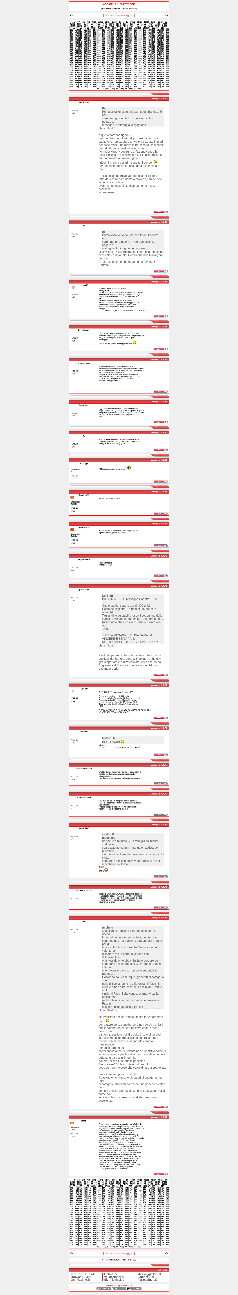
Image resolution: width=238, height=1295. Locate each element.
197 (158, 36)
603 (103, 74)
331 (167, 48)
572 (162, 70)
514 (99, 66)
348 (144, 50)
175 (158, 34)
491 (94, 64)
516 (108, 66)
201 (76, 38)
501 (140, 64)
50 (138, 24)
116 (89, 30)
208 (108, 38)
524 (144, 66)
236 (135, 40)
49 (134, 24)
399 (76, 56)
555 (85, 70)
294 (99, 46)
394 (153, 54)
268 (80, 44)
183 (94, 36)
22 (138, 22)
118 (99, 30)
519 (121, 66)
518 (117, 66)
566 (135, 70)
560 (108, 70)
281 (140, 44)
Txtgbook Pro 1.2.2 (124, 1286)
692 (108, 83)
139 (94, 32)
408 (117, 56)
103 (130, 28)
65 (92, 26)
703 (158, 83)
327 (149, 48)
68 (102, 26)
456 (135, 60)
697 (130, 83)
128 (144, 30)
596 (71, 74)
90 (81, 28)
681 (158, 81)
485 (167, 62)
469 (94, 62)
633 (140, 76)
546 (144, 68)
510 (80, 66)
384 (108, 54)
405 (103, 56)
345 (130, 50)
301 (130, 46)
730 (80, 87)
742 (135, 87)
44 (117, 24)
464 (71, 62)
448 (99, 60)
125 (130, 30)
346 (135, 50)
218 (153, 38)
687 (85, 83)
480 (144, 62)
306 (153, 46)
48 (131, 24)
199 (167, 36)
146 (126, 32)
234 (126, 40)
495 (112, 64)
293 (94, 46)
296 (108, 46)
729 (76, 87)
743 (140, 87)
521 (130, 66)
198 (162, 36)
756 (125, 89)
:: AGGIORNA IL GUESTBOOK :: (119, 4)
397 (167, 54)
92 (88, 28)
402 (89, 56)
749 (167, 87)
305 (149, 46)
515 (103, 66)
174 (153, 34)
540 (117, 68)
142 (108, 32)
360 (99, 52)
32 (74, 24)
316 (99, 48)
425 (94, 58)
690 (99, 83)
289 (76, 46)
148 (135, 32)
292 (89, 46)
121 (112, 30)
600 (89, 74)
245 (76, 42)
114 (80, 30)
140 (99, 32)
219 (158, 38)
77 (134, 26)
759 (139, 89)
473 (112, 62)
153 (158, 32)
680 (153, 81)
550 (162, 68)
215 (140, 38)
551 (167, 68)
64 (88, 26)
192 (135, 36)
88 (74, 28)
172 (144, 34)
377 (76, 54)
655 (140, 78)
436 (144, 58)
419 (167, 56)
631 (130, 76)
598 (80, 74)
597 (76, 74)
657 (149, 78)
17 (120, 22)
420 (71, 58)
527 (158, 66)
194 (144, 36)
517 (112, 66)
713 (103, 85)
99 (113, 28)
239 (149, 40)
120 (108, 30)
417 (158, 56)
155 (167, 32)
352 (162, 50)
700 (144, 83)
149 (140, 32)
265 (167, 42)
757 (130, 89)
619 (76, 76)
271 (94, 44)
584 (117, 72)
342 (117, 50)
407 (112, 56)
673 (121, 81)
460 (153, 60)
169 (130, 34)
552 (71, 70)
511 (85, 66)
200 (71, 38)
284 (153, 44)
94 (95, 28)
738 (117, 87)
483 (158, 62)
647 (103, 78)
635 (149, 76)
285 (158, 44)
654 (135, 78)
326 (144, 48)
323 (130, 48)
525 (149, 66)
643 (85, 78)
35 (85, 24)
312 (80, 48)
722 (144, 85)
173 (149, 34)
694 (117, 83)
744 (144, 87)
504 (153, 64)
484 (162, 62)
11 (99, 22)
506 (162, 64)
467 (85, 62)
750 (98, 89)
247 (85, 42)
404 (99, 56)
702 (153, 83)
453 (121, 60)
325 (140, 48)
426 (99, 58)
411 (130, 56)
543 (130, 68)
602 (99, 74)
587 (130, 72)
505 (158, 64)
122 (117, 30)
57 (163, 24)
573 (167, 70)
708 (80, 85)
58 (166, 24)
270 (89, 44)
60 (74, 26)
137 (85, 32)
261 (149, 42)
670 (108, 81)
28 (159, 22)
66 (96, 26)
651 (121, 78)
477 (130, 62)
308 (162, 46)
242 (162, 40)
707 (76, 85)
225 (85, 40)
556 (89, 70)
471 (103, 62)
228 (99, 40)
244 (71, 42)
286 (162, 44)
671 (112, 81)
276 (117, 44)
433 (130, 58)
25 (148, 22)
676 (135, 81)
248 (89, 42)
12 (102, 22)
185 (103, 36)
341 (112, 50)
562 (117, 70)
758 (135, 89)
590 (144, 72)
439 (158, 58)
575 (76, 72)
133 (167, 30)
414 (144, 56)
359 (94, 52)
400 (80, 56)
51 (142, 24)
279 (130, 44)
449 (103, 60)
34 (81, 24)
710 (89, 85)
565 (130, 70)
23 (141, 22)
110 (162, 28)
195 (149, 36)
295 (103, 46)
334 (80, 50)
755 (121, 89)
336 (89, 50)
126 (135, 30)
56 (159, 24)
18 (123, 22)
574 (71, 72)
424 (89, 58)
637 (158, 76)
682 (162, 81)
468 (89, 62)
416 (153, 56)
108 (153, 28)
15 (113, 22)
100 (117, 28)
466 (80, 62)
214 (135, 38)
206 (99, 38)
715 (112, 85)
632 (135, 76)
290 (80, 46)
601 (94, 74)
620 (80, 76)
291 (85, 46)
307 (158, 46)
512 (89, 66)
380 (89, 54)
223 (76, 40)
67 (99, 26)
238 (144, 40)
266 (71, 44)
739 (121, 87)
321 (121, 48)
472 (108, 62)
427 (103, 58)
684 (71, 83)
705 (167, 83)
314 (89, 48)
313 (85, 48)
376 (71, 54)
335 (85, 50)
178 (71, 36)
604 (108, 74)
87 (70, 28)
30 (166, 22)
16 (116, 22)
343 (121, 50)
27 (155, 22)
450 (108, 60)
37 (92, 24)
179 (76, 36)
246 (80, 42)
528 (162, 66)
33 (78, 24)
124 (126, 30)
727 (167, 85)
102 (126, 28)
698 (135, 83)
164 (108, 34)
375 (167, 52)
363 (112, 52)
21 (134, 22)
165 (112, 34)
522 (135, 66)
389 (130, 54)
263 (158, 42)
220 (162, 38)
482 (153, 62)
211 (121, 38)
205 (94, 38)
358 (89, 52)
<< (71, 15)
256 (126, 42)
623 (94, 76)
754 (116, 89)
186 (108, 36)
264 (162, 42)
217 (149, 38)
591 (149, 72)
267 (76, 44)
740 (126, 87)
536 (99, 68)
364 (117, 52)
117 (94, 30)
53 (149, 24)
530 (71, 68)
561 (112, 70)
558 (99, 70)
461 (158, 60)
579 (94, 72)
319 (112, 48)
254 (117, 42)
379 (85, 54)
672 (117, 81)
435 (140, 58)
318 (108, 48)
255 (121, 42)
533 (85, 68)
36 (88, 24)
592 (153, 72)
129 (149, 30)
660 (162, 78)
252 (108, 42)
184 (99, 36)
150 (144, 32)
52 (145, 24)
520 (126, 66)
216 (144, 38)
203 (85, 38)
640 (71, 78)
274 (108, 44)
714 (108, 85)
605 (112, 74)
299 (121, 46)
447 (94, 60)
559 (103, 70)
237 (140, 40)
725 (158, 85)
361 (103, 52)
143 (112, 32)
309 (167, 46)
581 (103, 72)
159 (85, 34)
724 (153, 85)
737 (112, 87)
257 (130, 42)
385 (112, 54)
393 (149, 54)
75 (127, 26)
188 (117, 36)
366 (126, 52)
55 (156, 24)
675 (130, 81)
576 (80, 72)
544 (135, 68)
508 (71, 66)
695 (121, 83)
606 (117, 74)
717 (121, 85)
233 (121, 40)
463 (167, 60)
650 (117, 78)
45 (120, 24)
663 (76, 81)
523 (140, 66)
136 (80, 32)
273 (103, 44)
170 (135, 34)
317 (103, 48)
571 (158, 70)
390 (135, 54)
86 (166, 26)
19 (127, 22)
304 (144, 46)
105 (139, 28)
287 (167, 44)
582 (108, 72)
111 (167, 28)
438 (153, 58)
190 (126, 36)
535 (94, 68)
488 (80, 64)
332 (71, 50)
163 (103, 34)
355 (76, 52)
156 (71, 34)
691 (103, 83)
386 (117, 54)
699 (140, 83)
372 (153, 52)
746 (153, 87)
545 (140, 68)
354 (71, 52)
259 (140, 42)
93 (92, 28)
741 (130, 87)
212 (126, 38)
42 (110, 24)
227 (94, 40)
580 (99, 72)
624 (99, 76)
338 (99, 50)
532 (80, 68)
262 (153, 42)
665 (85, 81)
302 (135, 46)
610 (135, 74)
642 (80, 78)
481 (149, 62)
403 (94, 56)
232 (117, 40)
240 (153, 40)
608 (126, 74)
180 (80, 36)
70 (110, 26)
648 (108, 78)
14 (109, 22)
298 (117, 46)
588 (135, 72)
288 (71, 46)
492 (99, 64)
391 (140, 54)
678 (144, 81)
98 (109, 28)
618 (71, 76)
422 (80, 58)
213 (130, 38)
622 (89, 76)
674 (126, 81)
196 (153, 36)
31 (71, 24)
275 (112, 44)
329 (158, 48)
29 (162, 22)
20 (131, 22)
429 (112, 58)
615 (158, 74)
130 (153, 30)
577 (85, 72)
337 (94, 50)
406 (108, 56)
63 (85, 26)
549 (158, 68)
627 (112, 76)
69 (106, 26)
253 (112, 42)
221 (167, 38)
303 (140, 46)
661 (167, 78)
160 (89, 34)
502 (144, 64)
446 (89, 60)
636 (153, 76)
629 (121, 76)
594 (162, 72)
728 (71, 87)
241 (158, 40)
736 (108, 87)
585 (121, 72)
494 (108, 64)
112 (71, 30)
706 (71, 85)
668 (99, 81)
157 (76, 34)
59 (71, 26)
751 (103, 89)
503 (149, 64)
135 (76, 32)
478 (135, 62)
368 (135, 52)
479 (140, 62)
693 (112, 83)
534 (89, 68)
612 (144, 74)
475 (121, 62)
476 (126, 62)
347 (140, 50)
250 (99, 42)
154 (162, 32)
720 (135, 85)
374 (162, 52)
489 (85, 64)
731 (85, 87)
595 (167, 72)
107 (148, 28)
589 (140, 72)
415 (149, 56)
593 (158, 72)
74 (124, 26)
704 (162, 83)
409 (121, 56)
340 (108, 50)
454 (126, 60)
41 (106, 24)
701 (149, 83)
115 (85, 30)
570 (153, 70)
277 (121, 44)
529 (167, 66)
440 (162, 58)
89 (78, 28)
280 (135, 44)
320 (117, 48)
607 (121, 74)
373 (158, 52)
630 (126, 76)
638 (162, 76)
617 (167, 74)
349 (149, 50)
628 (117, 76)
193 (140, 36)
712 (99, 85)
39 (99, 24)
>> (166, 15)
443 (76, 60)
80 (145, 26)
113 (76, 30)
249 (94, 42)
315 (94, 48)
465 (76, 62)
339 (103, 50)
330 (162, 48)
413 (140, 56)
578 (89, 72)
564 (126, 70)
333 (76, 50)
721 (140, 85)
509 (76, 66)
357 (85, 52)
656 (144, 78)
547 (149, 68)
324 (135, 48)
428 (108, 58)
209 (112, 38)
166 (117, 34)
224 (80, 40)
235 (130, 40)
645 (94, 78)
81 (149, 26)
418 (162, 56)
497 (121, 64)
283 (149, 44)
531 (76, 68)
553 (76, 70)
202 (80, 38)
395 (158, 54)
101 (121, 28)
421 (76, 58)
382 (99, 54)
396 (162, 54)
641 (76, 78)
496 (117, 64)
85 (163, 26)
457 (140, 60)
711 (94, 85)
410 (126, 56)
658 (153, 78)
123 (121, 30)
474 (117, 62)
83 (156, 26)
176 (162, 34)
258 (135, 42)
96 (102, 28)
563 (121, 70)
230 (108, 40)
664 (80, 81)
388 (126, 54)
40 (102, 24)
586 (126, 72)
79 (142, 26)
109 (157, 28)
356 (80, 52)
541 (121, 68)
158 (80, 34)
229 (103, 40)
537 (103, 68)
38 (96, 24)
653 (130, 78)
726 (162, 85)
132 (162, 30)
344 (126, 50)
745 (149, 87)
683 (167, 81)
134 (71, 32)
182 (89, 36)
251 (103, 42)
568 (144, 70)
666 (89, 81)
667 (94, 81)
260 (144, 42)
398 (71, 56)
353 (167, 50)
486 (71, 64)
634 (144, 76)
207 (103, 38)
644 (89, 78)
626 (108, 76)
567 (140, 70)
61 (78, 26)
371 (149, 52)
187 (112, 36)
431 (121, 58)
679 (149, 81)
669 (103, 81)
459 (149, 60)
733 (94, 87)
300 (126, 46)
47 (127, 24)
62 (81, 26)
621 (85, 76)
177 (167, 34)
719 (130, 85)
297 (112, 46)
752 (107, 89)
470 (99, 62)
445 (85, 60)
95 (99, 28)
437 (149, 58)
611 (140, 74)
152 (153, 32)
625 (103, 76)
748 (162, 87)
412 (135, 56)
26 (152, 22)
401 (85, 56)
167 (121, 34)
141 (103, 32)
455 (130, 60)
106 (144, 28)
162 (99, 34)
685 (76, 83)
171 (140, 34)
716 (117, 85)
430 (117, 58)
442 (71, 60)
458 (144, 60)
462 (162, 60)
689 (94, 83)
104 (135, 28)
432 (126, 58)
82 (152, 26)
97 (106, 28)
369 (140, 52)
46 (124, 24)
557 (94, 70)
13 (106, 22)
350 (153, 50)
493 (103, 64)
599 (85, 74)
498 (126, 64)
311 (76, 48)
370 (144, 52)
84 (159, 26)
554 (80, 70)
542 (126, 68)
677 (140, 81)
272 (99, 44)
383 (103, 54)
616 (162, 74)
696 (126, 83)
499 (130, 64)
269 (85, 44)
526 (153, 66)
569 (149, 70)
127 (140, 30)
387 (121, 54)
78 (138, 26)
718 (126, 85)
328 (153, 48)
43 (113, 24)
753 (112, 89)
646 (99, 78)
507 (167, 64)
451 (112, 60)
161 (94, 34)
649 (112, 78)
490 (89, 64)
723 (149, 85)
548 (153, 68)
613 (149, 74)
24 (145, 22)
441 (167, 58)
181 (85, 36)
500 (135, 64)
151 (149, 32)
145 (121, 32)
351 (158, 50)
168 (126, 34)
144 (117, 32)
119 (103, 30)
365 (121, 52)
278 (126, 44)
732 (89, 87)
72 (117, 26)
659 (158, 78)
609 (130, 74)
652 (126, 78)
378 (80, 54)
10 (95, 22)
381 (94, 54)
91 (84, 28)
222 (71, 40)
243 (167, 40)
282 (144, 44)
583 (112, 72)
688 (89, 83)
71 (113, 26)
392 (144, 54)
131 (158, 30)
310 (71, 48)
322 (126, 48)
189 (121, 36)
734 (99, 87)
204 (89, 38)
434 (135, 58)
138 (89, 32)
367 (130, 52)
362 (108, 52)
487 (76, 64)
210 (117, 38)
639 (167, 76)
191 (130, 36)
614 (153, 74)
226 (89, 40)
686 (80, 83)
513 (94, 66)
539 (112, 68)
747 (158, 87)
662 (71, 81)
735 (103, 87)
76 (131, 26)
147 (130, 32)
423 (85, 58)
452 (117, 60)
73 (120, 26)
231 (112, 40)
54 (152, 24)
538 (108, 68)
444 (80, 60)
